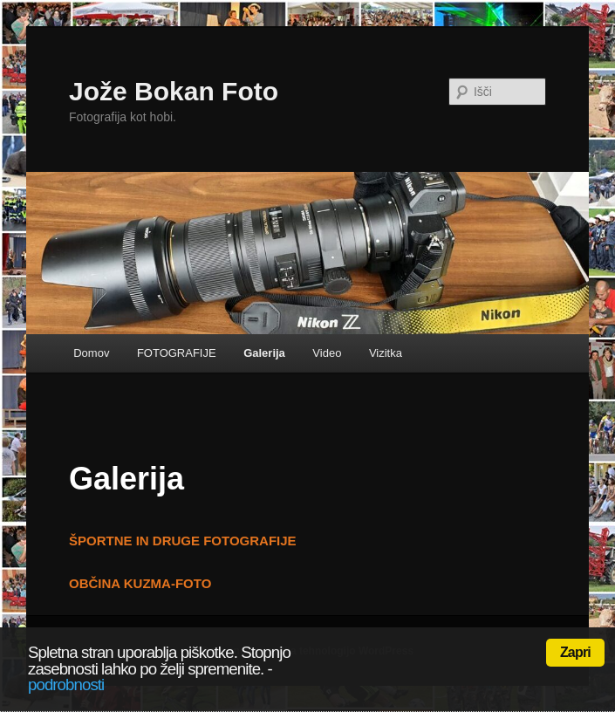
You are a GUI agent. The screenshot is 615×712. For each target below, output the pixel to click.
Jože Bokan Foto (173, 91)
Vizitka (385, 352)
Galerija (264, 352)
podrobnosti (66, 684)
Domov (91, 352)
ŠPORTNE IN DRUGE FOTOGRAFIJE (183, 540)
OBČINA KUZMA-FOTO (140, 583)
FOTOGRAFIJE (176, 352)
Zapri (575, 652)
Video (326, 352)
